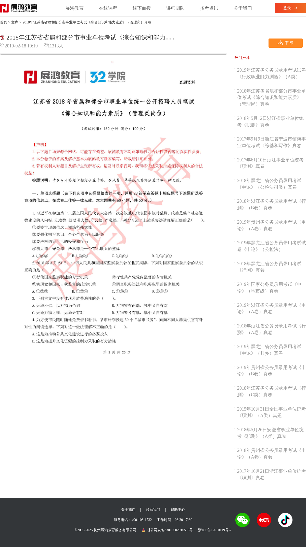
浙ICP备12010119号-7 (215, 530)
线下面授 (142, 8)
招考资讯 (209, 8)
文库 (14, 22)
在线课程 (108, 8)
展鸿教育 (74, 8)
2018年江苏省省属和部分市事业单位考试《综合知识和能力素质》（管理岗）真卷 (271, 97)
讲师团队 (175, 8)
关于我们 (243, 8)
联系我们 (153, 510)
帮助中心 (178, 510)
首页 (3, 22)
